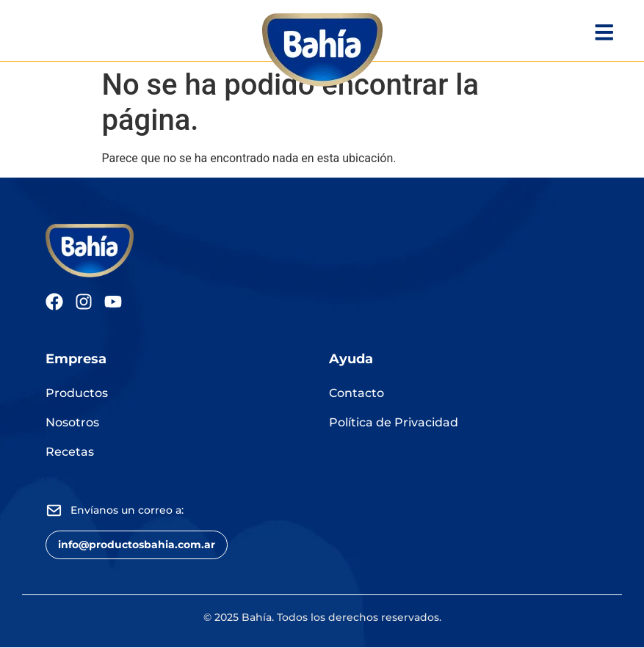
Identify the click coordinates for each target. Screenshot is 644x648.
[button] (137, 545)
